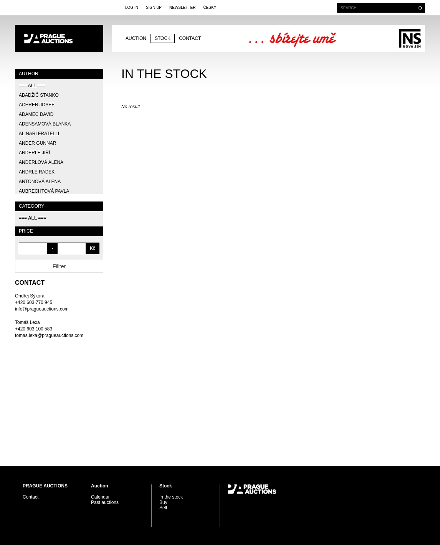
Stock (162, 38)
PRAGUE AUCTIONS (59, 38)
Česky (209, 7)
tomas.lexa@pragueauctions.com (49, 335)
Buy (163, 502)
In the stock (171, 497)
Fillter (59, 266)
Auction (136, 38)
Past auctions (105, 502)
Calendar (100, 497)
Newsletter (182, 7)
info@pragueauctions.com (42, 309)
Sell (163, 507)
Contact (190, 38)
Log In (131, 7)
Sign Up (154, 7)
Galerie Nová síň (410, 38)
